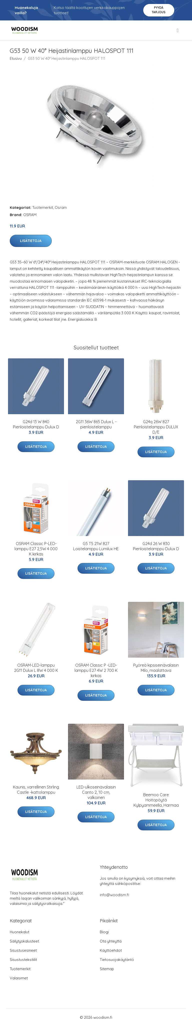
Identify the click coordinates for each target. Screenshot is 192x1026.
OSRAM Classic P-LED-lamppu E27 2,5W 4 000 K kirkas (36, 548)
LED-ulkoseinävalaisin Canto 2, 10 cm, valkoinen (96, 792)
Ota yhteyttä (111, 941)
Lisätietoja (31, 240)
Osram (61, 207)
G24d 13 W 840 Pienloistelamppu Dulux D (36, 424)
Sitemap (107, 968)
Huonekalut (19, 932)
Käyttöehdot (111, 950)
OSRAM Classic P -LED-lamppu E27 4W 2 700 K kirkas (96, 670)
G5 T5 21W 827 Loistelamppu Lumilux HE (96, 546)
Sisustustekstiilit (23, 959)
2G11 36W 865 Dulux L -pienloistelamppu (96, 424)
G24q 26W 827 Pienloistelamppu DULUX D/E (156, 427)
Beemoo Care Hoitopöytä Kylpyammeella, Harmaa (156, 800)
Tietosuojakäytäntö (117, 959)
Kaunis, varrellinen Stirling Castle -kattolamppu (36, 790)
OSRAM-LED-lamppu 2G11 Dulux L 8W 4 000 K (36, 668)
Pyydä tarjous (159, 10)
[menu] (178, 30)
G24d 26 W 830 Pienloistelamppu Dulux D (156, 546)
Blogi (104, 932)
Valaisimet (19, 978)
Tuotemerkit (42, 207)
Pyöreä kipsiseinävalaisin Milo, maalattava (156, 668)
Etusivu (16, 58)
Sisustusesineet (23, 950)
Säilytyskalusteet (24, 941)
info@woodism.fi (114, 894)
